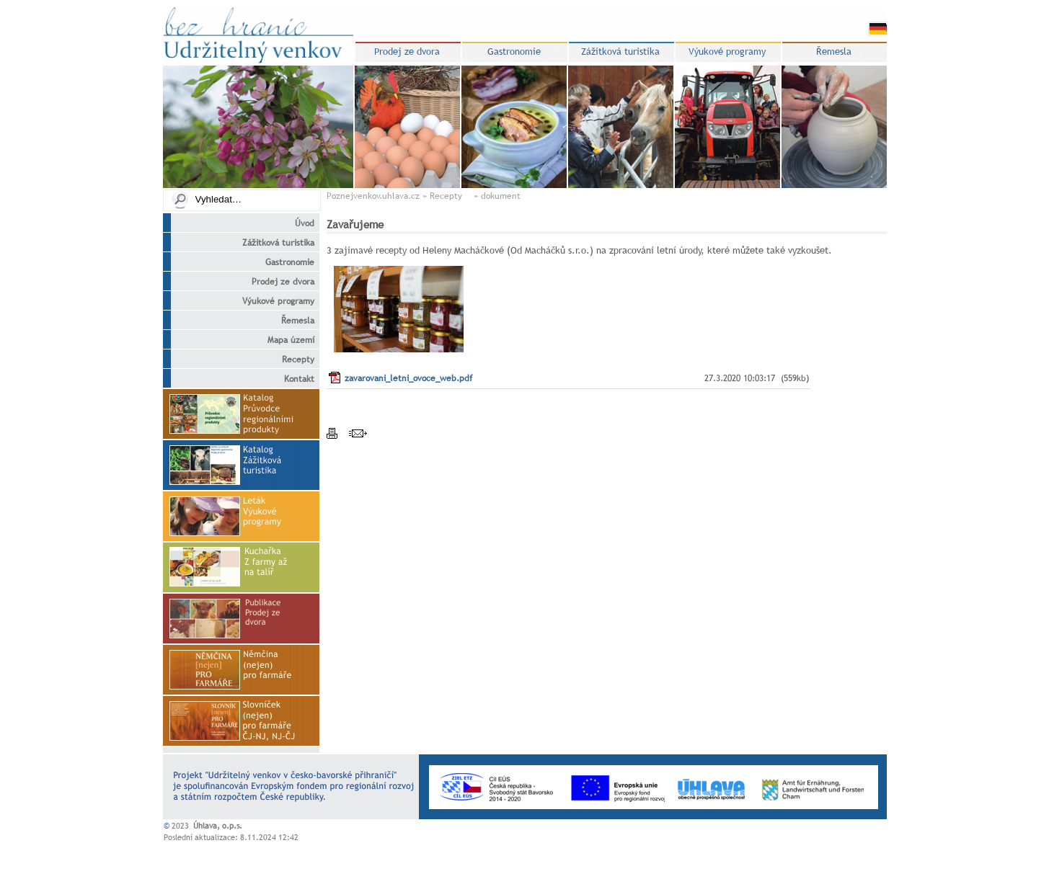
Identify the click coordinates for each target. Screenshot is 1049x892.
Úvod (296, 223)
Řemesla (289, 320)
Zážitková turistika (269, 242)
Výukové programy (269, 301)
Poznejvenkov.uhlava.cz (373, 195)
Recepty (289, 359)
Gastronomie (281, 262)
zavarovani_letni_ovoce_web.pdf (408, 378)
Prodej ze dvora (274, 281)
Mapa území (282, 340)
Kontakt (290, 379)
